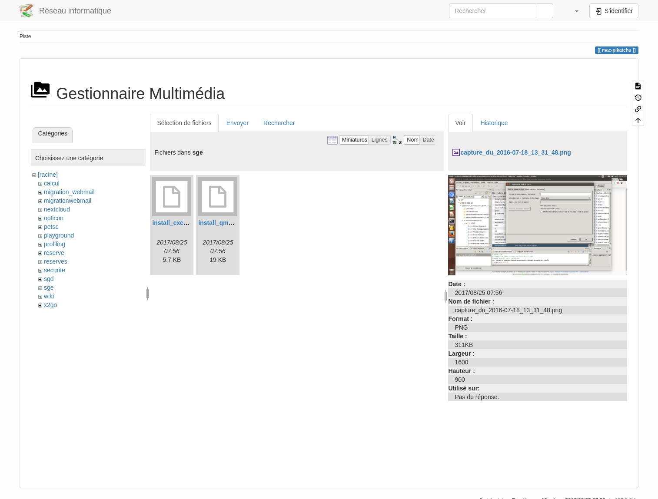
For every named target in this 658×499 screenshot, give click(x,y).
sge (49, 287)
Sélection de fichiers (184, 122)
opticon (53, 218)
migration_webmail (69, 191)
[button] (572, 11)
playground (59, 235)
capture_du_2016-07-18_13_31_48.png (515, 152)
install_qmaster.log (225, 222)
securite (54, 270)
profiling (54, 244)
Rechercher (279, 122)
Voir (460, 122)
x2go (50, 304)
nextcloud (57, 209)
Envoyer (237, 122)
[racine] (48, 174)
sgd (49, 278)
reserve (54, 252)
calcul (52, 183)
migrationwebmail (67, 200)
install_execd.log (176, 222)
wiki (49, 296)
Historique (494, 122)
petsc (51, 226)
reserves (55, 261)
